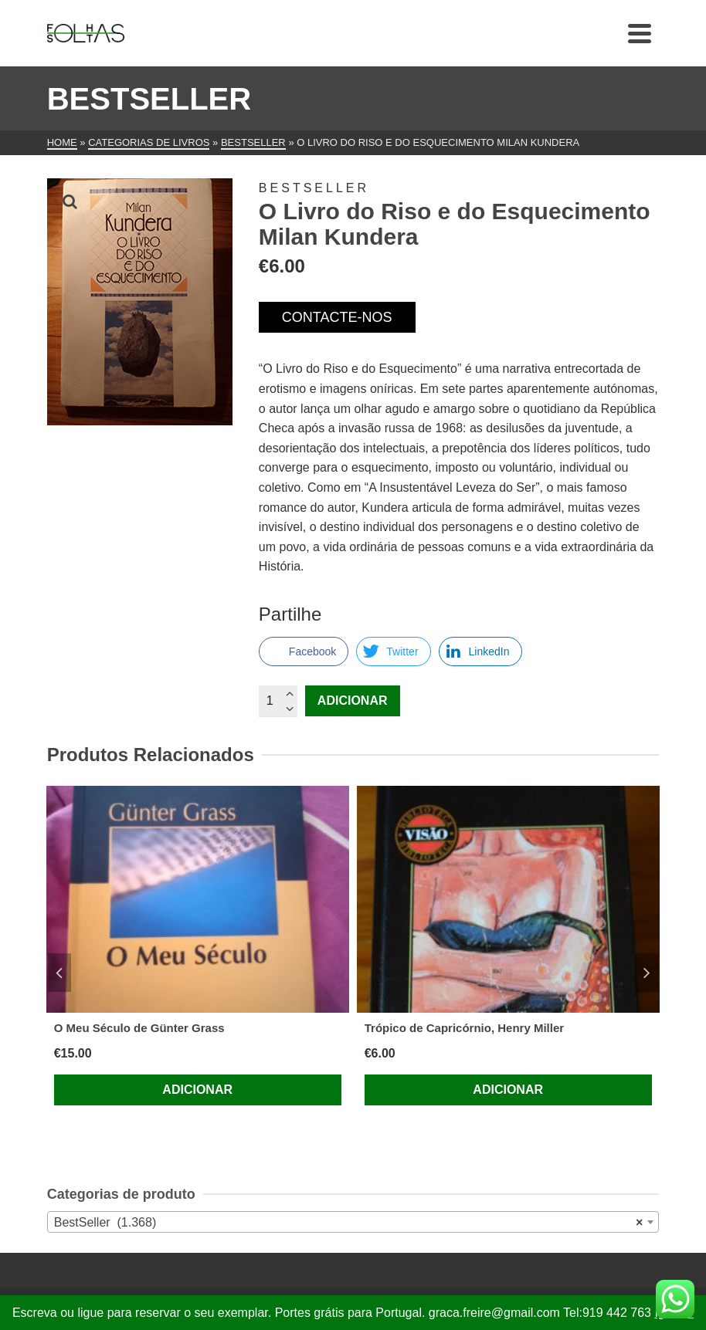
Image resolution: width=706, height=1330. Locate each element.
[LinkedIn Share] (480, 651)
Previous (59, 972)
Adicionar (352, 700)
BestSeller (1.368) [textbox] (348, 1223)
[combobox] (353, 1222)
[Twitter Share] (393, 651)
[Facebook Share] (303, 651)
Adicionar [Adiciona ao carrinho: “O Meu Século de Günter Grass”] (197, 1089)
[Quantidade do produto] (278, 700)
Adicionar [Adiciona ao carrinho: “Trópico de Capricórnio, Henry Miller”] (508, 1089)
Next (646, 972)
